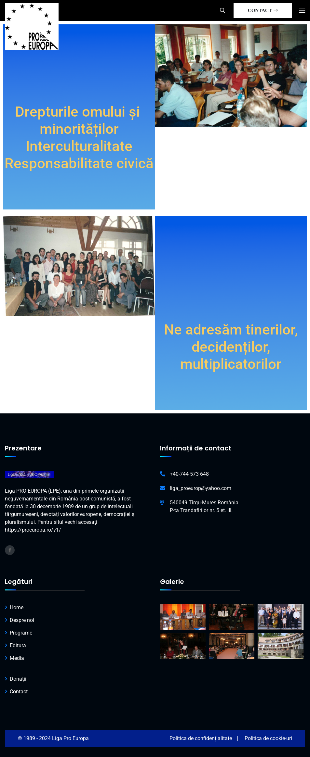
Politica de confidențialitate (200, 738)
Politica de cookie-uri (268, 738)
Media (17, 658)
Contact (19, 691)
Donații (18, 679)
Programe (21, 633)
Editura (18, 645)
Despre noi (22, 620)
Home (16, 607)
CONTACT (263, 10)
